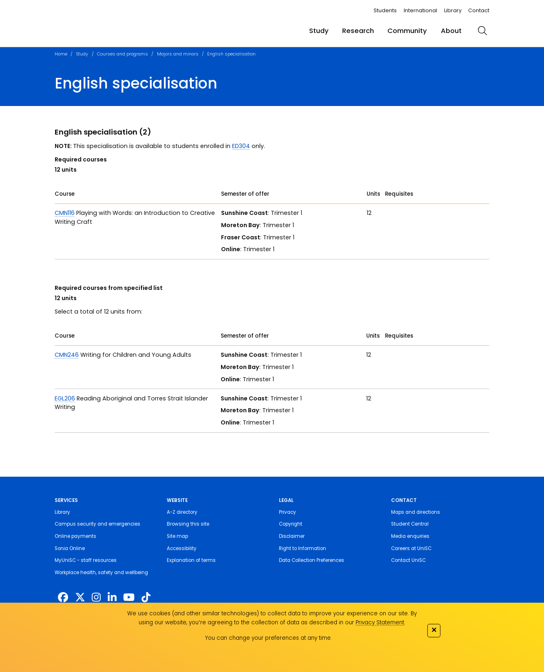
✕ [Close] (434, 629)
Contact (478, 10)
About (451, 30)
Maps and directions (415, 512)
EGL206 (65, 398)
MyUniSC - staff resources (86, 560)
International (420, 10)
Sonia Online (70, 548)
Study (319, 30)
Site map (177, 536)
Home (61, 54)
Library (453, 10)
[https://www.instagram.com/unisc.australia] (96, 597)
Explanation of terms (191, 560)
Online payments (75, 536)
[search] (482, 30)
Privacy (287, 512)
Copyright (290, 524)
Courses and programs (122, 54)
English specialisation (231, 54)
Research (358, 30)
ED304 (241, 146)
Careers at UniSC (411, 548)
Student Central (410, 524)
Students (385, 10)
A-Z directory (182, 512)
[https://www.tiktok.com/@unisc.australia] (146, 597)
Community (407, 30)
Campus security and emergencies (97, 524)
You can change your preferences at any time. (268, 638)
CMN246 (67, 355)
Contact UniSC (408, 560)
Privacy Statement (380, 622)
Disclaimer (292, 536)
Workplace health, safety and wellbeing (101, 572)
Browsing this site (188, 524)
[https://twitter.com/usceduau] (80, 597)
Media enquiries (410, 536)
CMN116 (65, 213)
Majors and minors (178, 54)
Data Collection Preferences (311, 560)
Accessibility (182, 548)
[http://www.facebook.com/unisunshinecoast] (63, 597)
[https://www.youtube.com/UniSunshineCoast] (129, 597)
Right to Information (302, 548)
